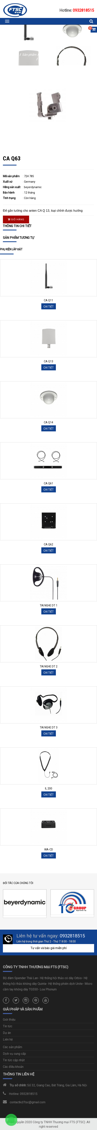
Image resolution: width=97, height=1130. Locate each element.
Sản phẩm (29, 55)
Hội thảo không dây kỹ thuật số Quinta (66, 55)
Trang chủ (12, 55)
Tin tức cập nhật (14, 1060)
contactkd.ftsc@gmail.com (27, 1102)
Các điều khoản (13, 1067)
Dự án (7, 1033)
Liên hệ (8, 1039)
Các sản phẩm (12, 1047)
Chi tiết (48, 306)
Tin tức (7, 1026)
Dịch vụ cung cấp (14, 1054)
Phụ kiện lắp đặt (50, 59)
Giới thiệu (9, 1019)
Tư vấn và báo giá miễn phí (49, 948)
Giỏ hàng (16, 219)
